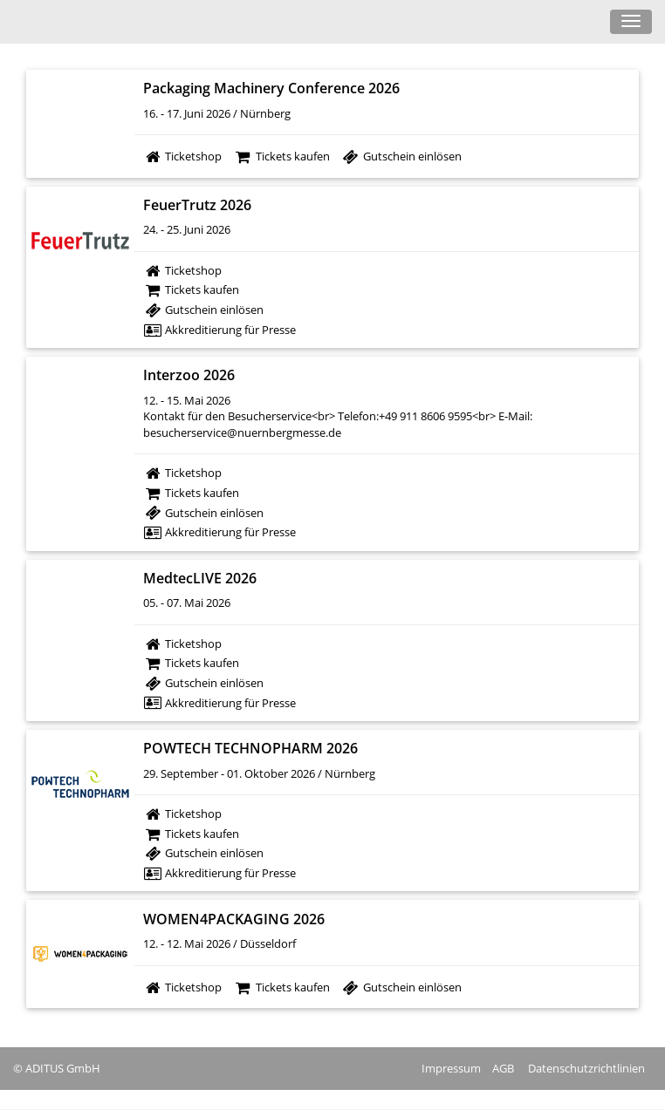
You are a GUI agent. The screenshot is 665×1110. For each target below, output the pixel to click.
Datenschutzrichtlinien (586, 1068)
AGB (503, 1068)
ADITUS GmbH (62, 1068)
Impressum (451, 1068)
